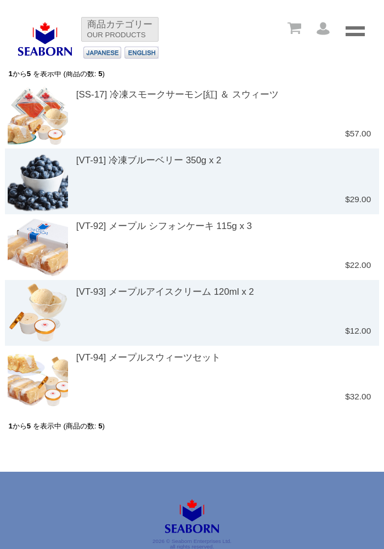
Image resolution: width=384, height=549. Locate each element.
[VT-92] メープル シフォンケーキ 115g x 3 (164, 226)
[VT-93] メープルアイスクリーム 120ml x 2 (165, 292)
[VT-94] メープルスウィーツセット (148, 357)
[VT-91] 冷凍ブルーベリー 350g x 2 (149, 160)
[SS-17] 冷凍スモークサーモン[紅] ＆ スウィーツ (177, 94)
